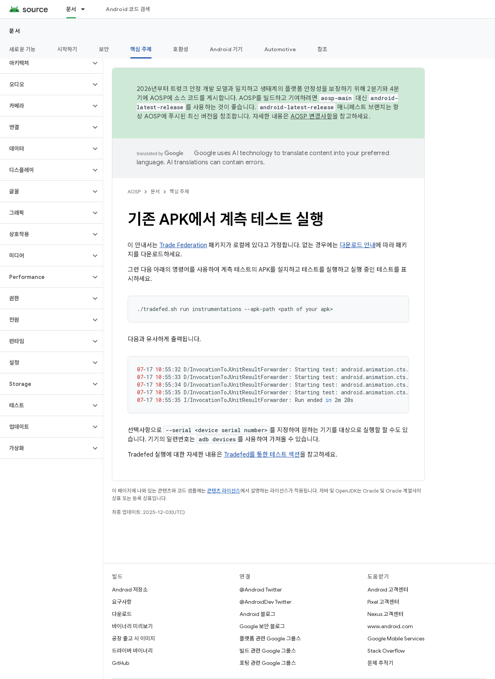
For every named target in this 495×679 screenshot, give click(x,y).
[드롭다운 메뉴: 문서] (86, 9)
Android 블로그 (257, 614)
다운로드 (122, 614)
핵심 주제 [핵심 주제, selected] (141, 49)
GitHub (120, 663)
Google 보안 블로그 (262, 626)
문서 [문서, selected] (71, 9)
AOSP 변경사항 (311, 116)
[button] (45, 63)
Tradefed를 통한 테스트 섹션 (262, 455)
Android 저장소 (130, 589)
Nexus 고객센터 (385, 614)
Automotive (280, 49)
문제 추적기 (380, 663)
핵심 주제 (179, 191)
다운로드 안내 (357, 245)
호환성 (180, 49)
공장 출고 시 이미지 (133, 638)
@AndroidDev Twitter (265, 601)
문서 (14, 31)
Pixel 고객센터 (383, 601)
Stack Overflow (386, 650)
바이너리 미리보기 (132, 626)
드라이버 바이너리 (132, 650)
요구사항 (122, 601)
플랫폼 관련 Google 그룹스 (270, 638)
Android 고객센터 (387, 589)
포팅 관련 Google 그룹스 (267, 663)
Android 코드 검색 (128, 9)
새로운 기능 (22, 49)
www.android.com (390, 626)
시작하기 (67, 49)
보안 (104, 49)
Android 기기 (226, 49)
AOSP (134, 191)
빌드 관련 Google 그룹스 (267, 650)
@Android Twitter (260, 589)
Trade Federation (183, 245)
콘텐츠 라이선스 (223, 491)
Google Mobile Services (395, 638)
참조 (322, 49)
